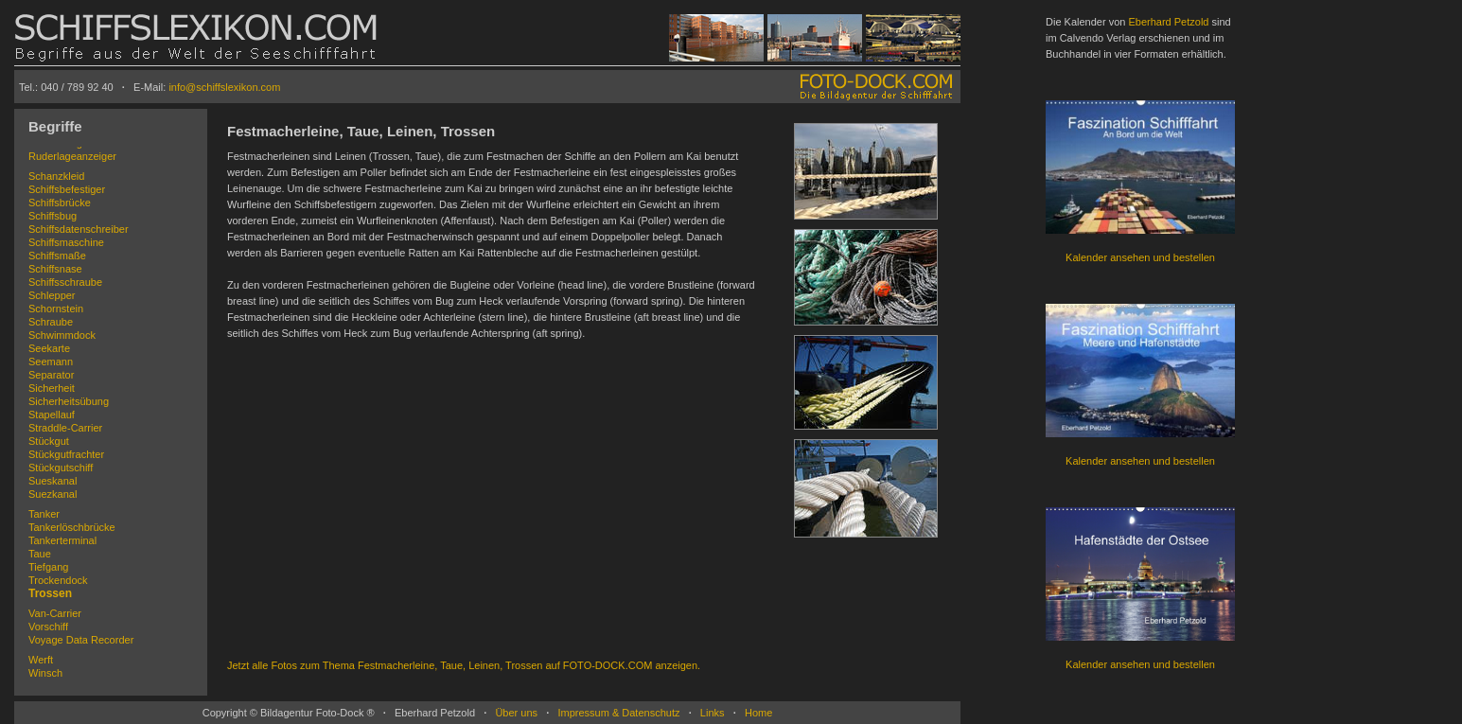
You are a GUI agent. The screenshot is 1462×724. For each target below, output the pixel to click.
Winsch (45, 673)
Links (712, 712)
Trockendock (58, 580)
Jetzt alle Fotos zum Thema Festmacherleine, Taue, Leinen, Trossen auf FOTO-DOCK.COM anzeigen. (463, 665)
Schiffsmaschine (66, 242)
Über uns (516, 712)
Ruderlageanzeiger (72, 156)
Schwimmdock (62, 335)
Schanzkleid (56, 176)
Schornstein (55, 308)
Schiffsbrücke (59, 202)
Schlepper (52, 295)
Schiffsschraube (65, 282)
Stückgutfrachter (66, 454)
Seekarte (49, 348)
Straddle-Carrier (65, 427)
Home (758, 712)
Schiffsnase (55, 268)
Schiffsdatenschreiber (78, 229)
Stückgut (48, 441)
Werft (40, 659)
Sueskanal (52, 480)
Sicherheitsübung (68, 401)
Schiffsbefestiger (66, 189)
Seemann (50, 361)
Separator (51, 374)
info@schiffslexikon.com (224, 87)
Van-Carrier (54, 613)
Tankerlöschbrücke (71, 527)
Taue (39, 553)
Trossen (50, 593)
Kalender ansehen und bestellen (1140, 257)
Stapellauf (51, 414)
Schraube (50, 321)
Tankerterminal (62, 540)
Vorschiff (48, 626)
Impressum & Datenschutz (618, 712)
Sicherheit (51, 388)
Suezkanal (52, 494)
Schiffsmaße (57, 255)
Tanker (44, 514)
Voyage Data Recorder (80, 639)
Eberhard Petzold (1168, 21)
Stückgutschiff (60, 467)
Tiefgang (48, 567)
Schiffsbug (52, 215)
